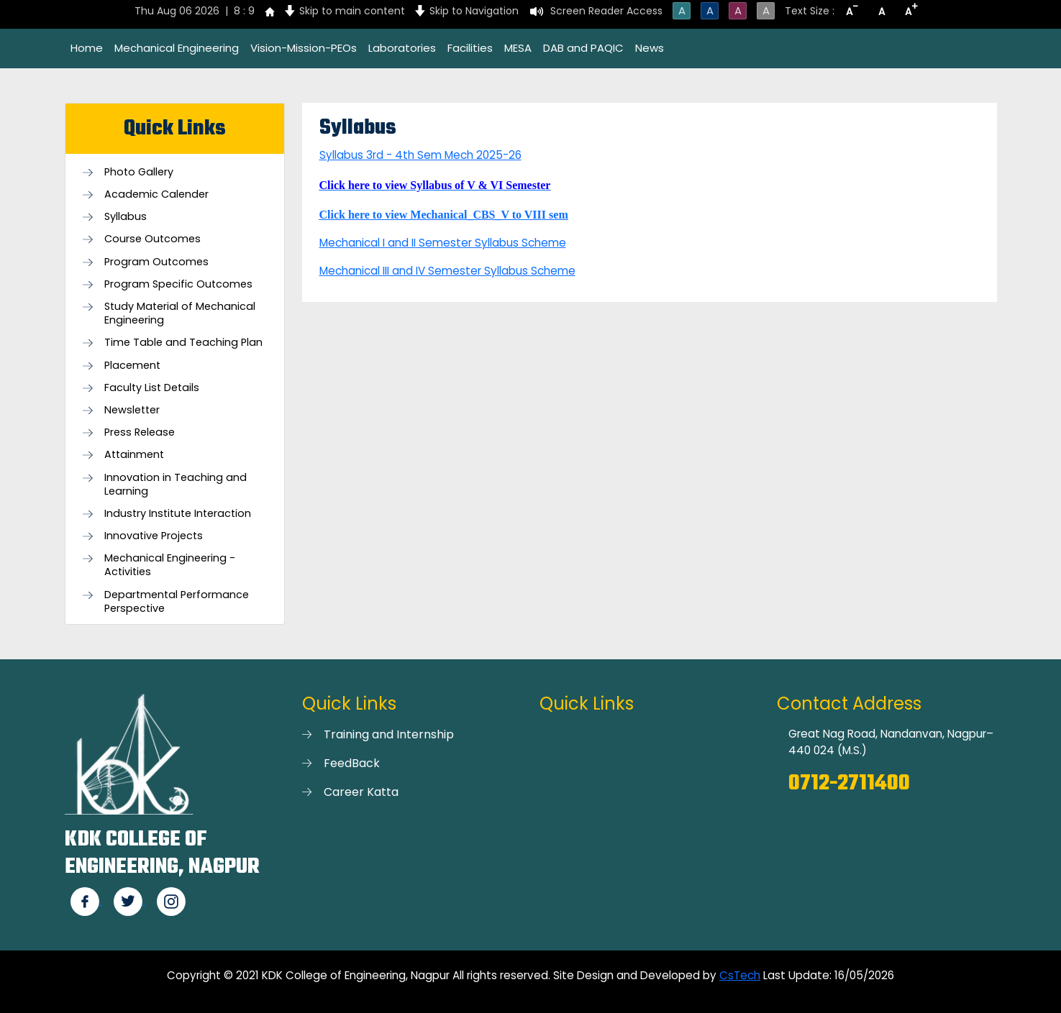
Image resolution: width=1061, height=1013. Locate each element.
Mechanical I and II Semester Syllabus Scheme (442, 242)
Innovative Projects (153, 536)
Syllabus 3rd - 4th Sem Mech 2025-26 (420, 154)
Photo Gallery (138, 172)
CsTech (739, 975)
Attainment (134, 455)
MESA (518, 47)
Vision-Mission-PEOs (303, 47)
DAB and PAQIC (583, 47)
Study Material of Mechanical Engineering (179, 313)
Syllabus (125, 217)
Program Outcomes (156, 262)
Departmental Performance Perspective (176, 601)
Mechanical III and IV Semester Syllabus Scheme (447, 270)
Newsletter (132, 410)
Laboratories (402, 47)
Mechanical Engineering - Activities (169, 565)
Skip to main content (352, 11)
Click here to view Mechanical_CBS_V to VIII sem (443, 214)
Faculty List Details (151, 388)
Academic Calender (156, 194)
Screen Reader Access (606, 11)
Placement (132, 365)
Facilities (470, 47)
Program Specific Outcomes (178, 284)
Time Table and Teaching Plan (183, 342)
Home (86, 47)
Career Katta (361, 792)
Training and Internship (389, 734)
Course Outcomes (152, 239)
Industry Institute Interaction (177, 514)
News (649, 47)
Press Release (139, 432)
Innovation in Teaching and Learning (175, 484)
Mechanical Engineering (176, 47)
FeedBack (352, 763)
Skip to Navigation (474, 11)
